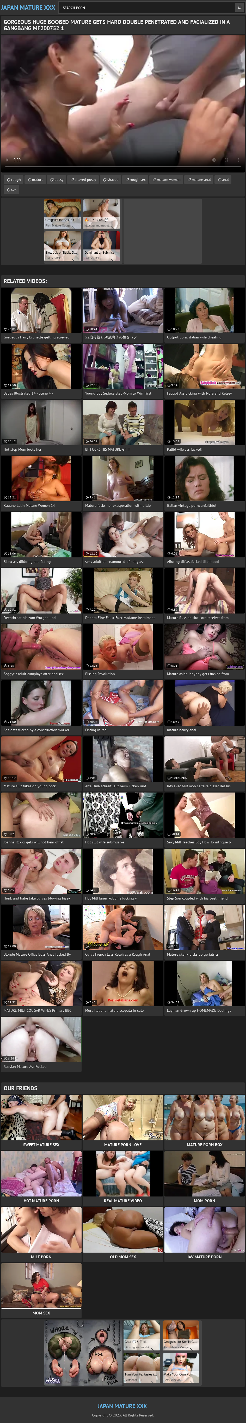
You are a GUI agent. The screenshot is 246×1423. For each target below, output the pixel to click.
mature (37, 179)
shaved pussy (85, 179)
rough (16, 179)
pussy (59, 179)
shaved (113, 179)
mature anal (201, 179)
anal (225, 179)
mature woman (169, 179)
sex (13, 189)
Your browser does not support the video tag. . (123, 103)
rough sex (138, 179)
